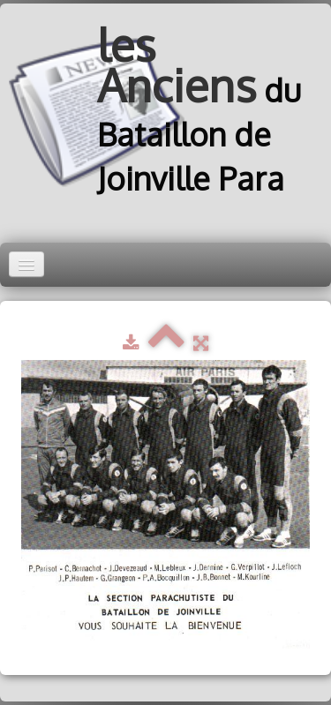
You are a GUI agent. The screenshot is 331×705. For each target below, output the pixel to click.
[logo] (165, 112)
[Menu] (26, 264)
